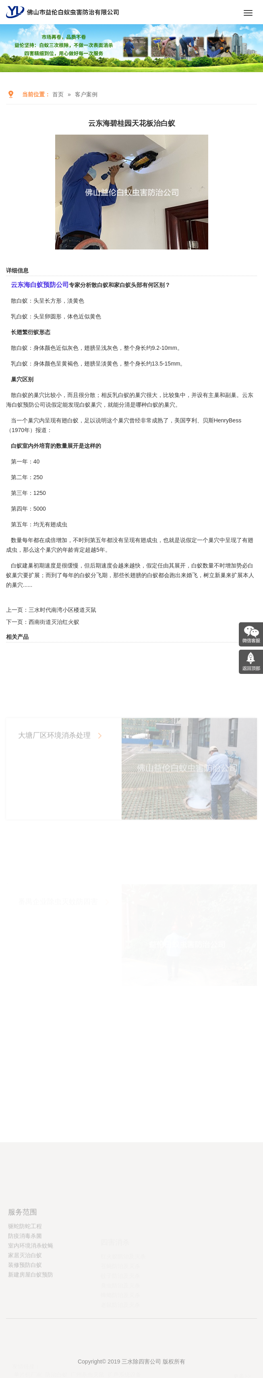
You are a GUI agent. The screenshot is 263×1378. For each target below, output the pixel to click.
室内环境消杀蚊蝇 (30, 1275)
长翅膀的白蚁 (141, 575)
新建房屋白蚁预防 (30, 1304)
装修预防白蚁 (25, 1295)
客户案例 (86, 94)
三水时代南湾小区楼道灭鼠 (62, 610)
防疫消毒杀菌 (25, 1266)
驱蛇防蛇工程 (25, 1256)
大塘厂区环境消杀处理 (54, 781)
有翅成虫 (146, 540)
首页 (58, 94)
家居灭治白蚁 (25, 1285)
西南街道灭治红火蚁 (54, 622)
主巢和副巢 (222, 395)
